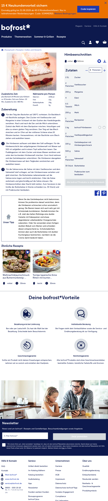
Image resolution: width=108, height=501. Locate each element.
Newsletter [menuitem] (33, 451)
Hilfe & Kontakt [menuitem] (100, 26)
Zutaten (71, 70)
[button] (88, 9)
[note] (47, 248)
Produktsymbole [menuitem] (89, 454)
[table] (85, 126)
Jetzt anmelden (79, 400)
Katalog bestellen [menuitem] (35, 438)
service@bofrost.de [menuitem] (11, 447)
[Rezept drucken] (105, 61)
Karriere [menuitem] (88, 26)
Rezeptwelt (9, 50)
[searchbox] (3, 43)
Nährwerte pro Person (44, 59)
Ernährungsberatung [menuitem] (91, 434)
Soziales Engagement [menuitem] (64, 456)
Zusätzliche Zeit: (9, 59)
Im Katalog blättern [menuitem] (36, 434)
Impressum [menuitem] (60, 443)
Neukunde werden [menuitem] (90, 443)
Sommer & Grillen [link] (44, 37)
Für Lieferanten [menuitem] (61, 464)
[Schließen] (106, 3)
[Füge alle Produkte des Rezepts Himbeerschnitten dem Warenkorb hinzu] (85, 181)
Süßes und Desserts (33, 50)
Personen (96, 70)
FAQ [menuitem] (3, 430)
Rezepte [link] (61, 37)
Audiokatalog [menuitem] (34, 443)
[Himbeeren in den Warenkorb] (104, 127)
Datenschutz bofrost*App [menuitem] (66, 451)
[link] (16, 28)
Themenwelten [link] (23, 37)
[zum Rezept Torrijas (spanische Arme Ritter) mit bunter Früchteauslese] (47, 226)
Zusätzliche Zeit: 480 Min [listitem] (14, 67)
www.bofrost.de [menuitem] (10, 442)
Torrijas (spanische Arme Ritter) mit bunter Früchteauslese (45, 241)
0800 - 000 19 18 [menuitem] (11, 451)
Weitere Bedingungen (65, 13)
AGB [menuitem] (57, 438)
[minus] (86, 69)
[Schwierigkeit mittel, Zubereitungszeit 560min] (78, 61)
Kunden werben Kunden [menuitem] (38, 456)
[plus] (104, 69)
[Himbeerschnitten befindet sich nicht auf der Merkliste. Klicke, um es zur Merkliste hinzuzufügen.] (99, 61)
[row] (47, 61)
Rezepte (19, 50)
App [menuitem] (30, 447)
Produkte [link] (6, 37)
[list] (54, 303)
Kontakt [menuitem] (4, 434)
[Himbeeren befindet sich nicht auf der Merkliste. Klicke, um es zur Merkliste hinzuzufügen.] (99, 126)
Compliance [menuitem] (60, 460)
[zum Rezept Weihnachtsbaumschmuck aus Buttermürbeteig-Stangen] (16, 226)
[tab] (90, 42)
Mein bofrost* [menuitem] (9, 438)
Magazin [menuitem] (78, 26)
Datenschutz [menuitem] (60, 447)
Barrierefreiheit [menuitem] (61, 469)
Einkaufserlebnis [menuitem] (89, 438)
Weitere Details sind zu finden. (60, 412)
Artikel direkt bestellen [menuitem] (38, 430)
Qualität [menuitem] (85, 430)
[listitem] (31, 91)
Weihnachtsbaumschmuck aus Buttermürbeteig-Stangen (16, 241)
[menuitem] (6, 36)
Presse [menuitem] (58, 434)
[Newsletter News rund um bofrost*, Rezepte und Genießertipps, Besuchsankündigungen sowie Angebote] (54, 402)
